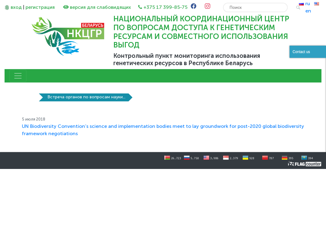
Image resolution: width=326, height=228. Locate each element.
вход (16, 7)
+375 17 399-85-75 (165, 7)
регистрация (40, 7)
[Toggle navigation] (17, 76)
